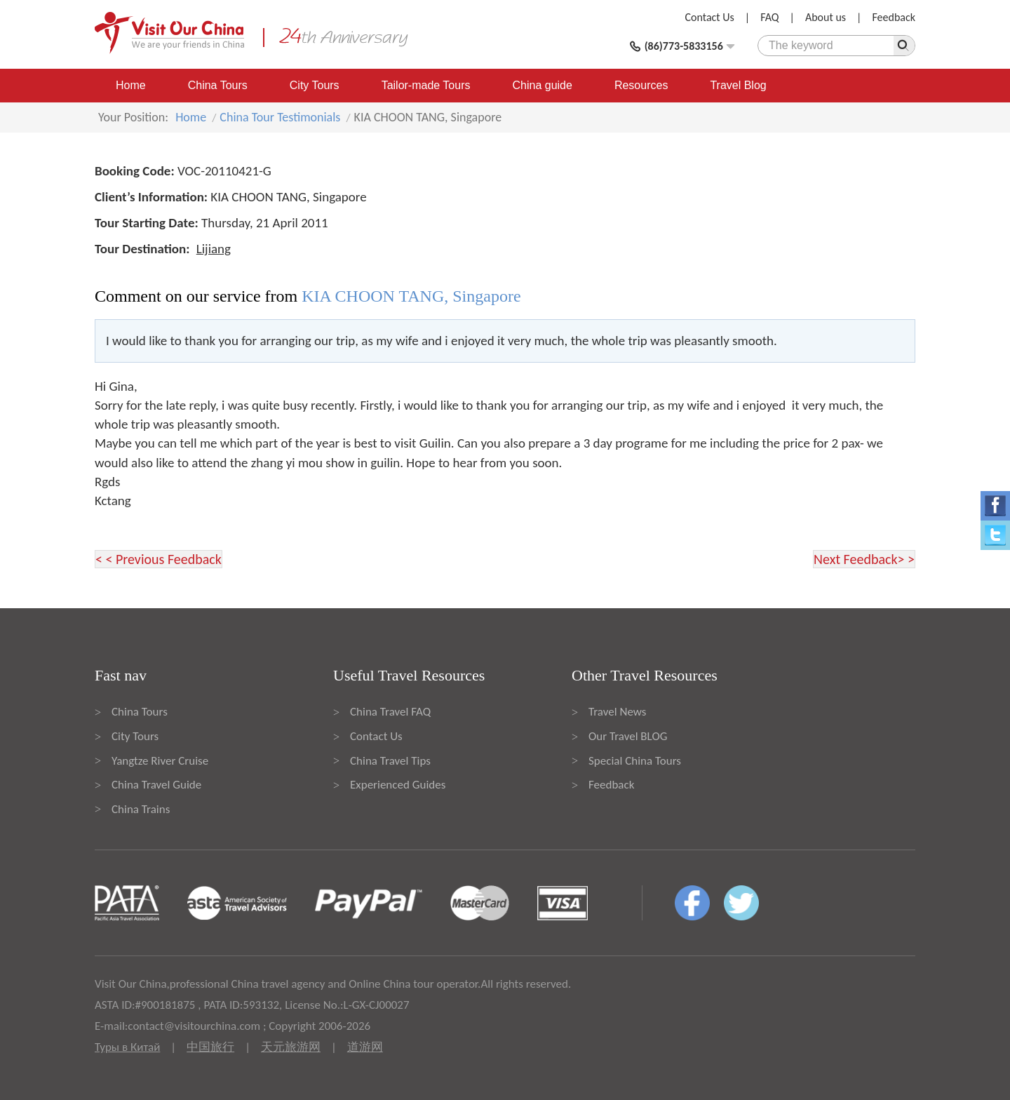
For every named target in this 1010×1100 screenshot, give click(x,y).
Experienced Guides (397, 784)
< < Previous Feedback (158, 559)
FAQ (769, 17)
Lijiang (213, 249)
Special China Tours (634, 760)
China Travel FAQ (390, 711)
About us (825, 17)
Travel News (617, 711)
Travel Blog (738, 85)
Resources (641, 85)
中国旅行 (210, 1047)
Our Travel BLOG (627, 736)
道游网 (365, 1047)
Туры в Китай (127, 1047)
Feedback (893, 17)
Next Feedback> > (864, 559)
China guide (542, 85)
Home (131, 85)
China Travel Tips (390, 760)
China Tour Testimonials (280, 117)
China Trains (141, 809)
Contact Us (709, 17)
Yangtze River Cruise (160, 760)
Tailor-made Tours (426, 85)
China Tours (218, 85)
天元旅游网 (291, 1047)
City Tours (314, 85)
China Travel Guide (156, 784)
